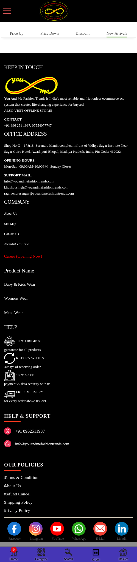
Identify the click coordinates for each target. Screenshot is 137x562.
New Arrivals (117, 33)
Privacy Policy (17, 510)
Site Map (10, 224)
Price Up (16, 33)
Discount (83, 33)
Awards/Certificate (16, 244)
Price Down (49, 33)
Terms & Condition (21, 477)
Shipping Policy (18, 502)
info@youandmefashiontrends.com (42, 444)
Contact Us (11, 234)
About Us (10, 213)
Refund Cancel (17, 494)
